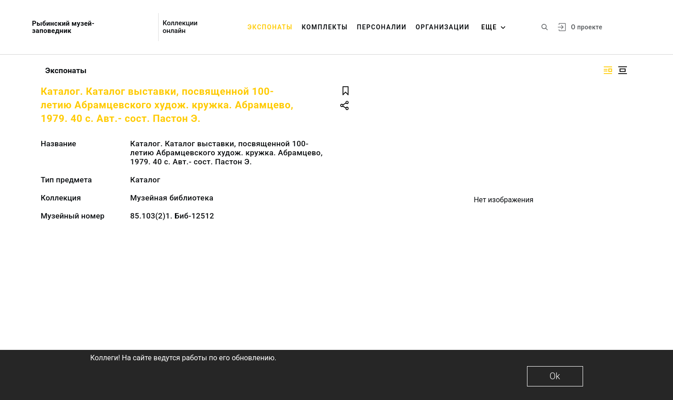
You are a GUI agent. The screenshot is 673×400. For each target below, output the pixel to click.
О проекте (586, 27)
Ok (555, 376)
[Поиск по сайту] (545, 27)
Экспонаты (270, 27)
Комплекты (324, 27)
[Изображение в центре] (622, 70)
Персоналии (382, 27)
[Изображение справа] (608, 70)
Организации (443, 27)
